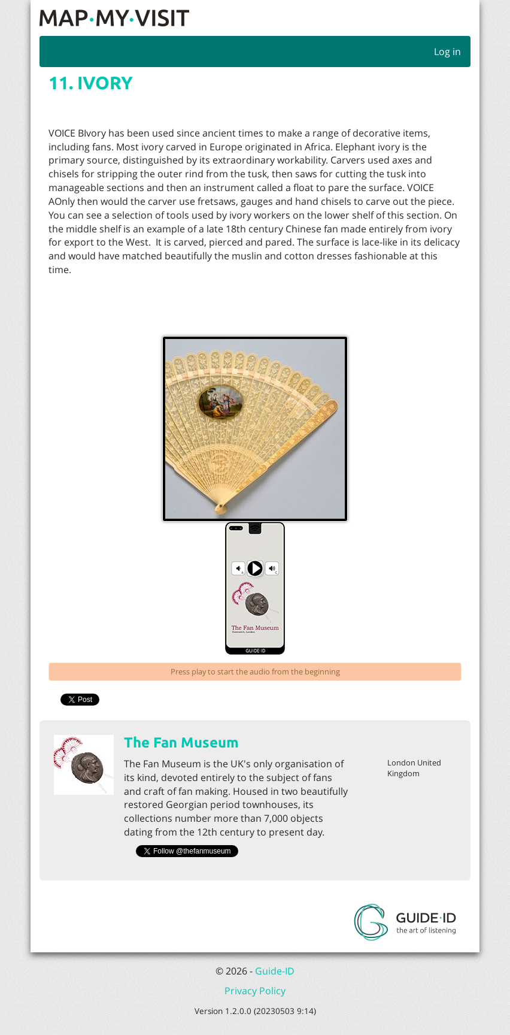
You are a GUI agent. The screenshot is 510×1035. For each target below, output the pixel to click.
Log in (447, 51)
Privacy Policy (255, 990)
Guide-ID (275, 971)
